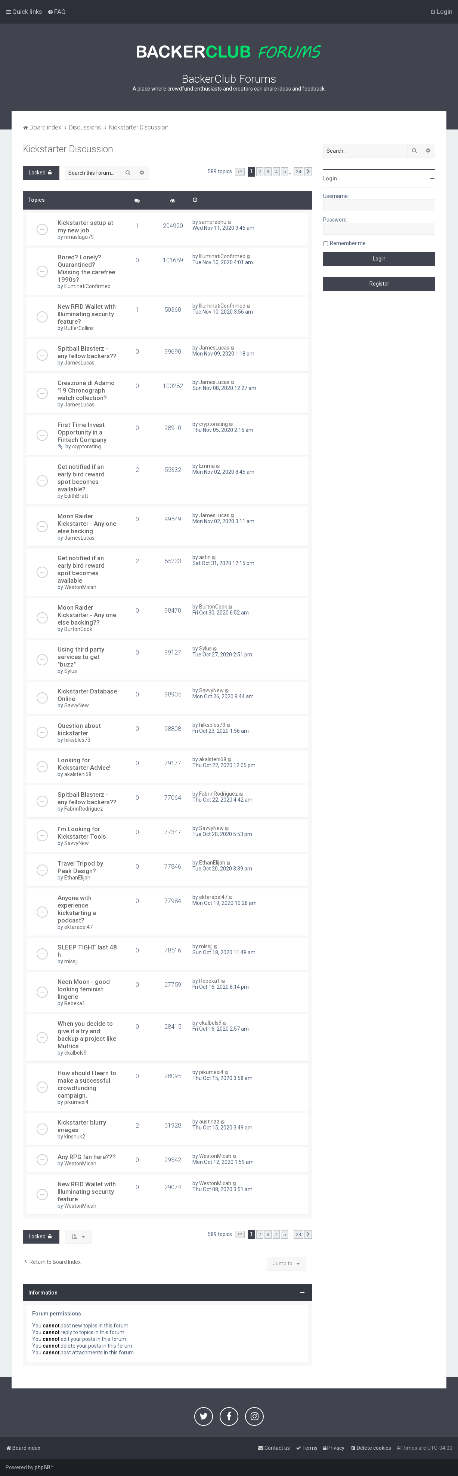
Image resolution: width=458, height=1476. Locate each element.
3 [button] (268, 171)
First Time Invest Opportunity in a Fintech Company (82, 432)
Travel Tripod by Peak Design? (80, 867)
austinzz (209, 1122)
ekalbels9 (75, 1053)
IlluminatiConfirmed (87, 286)
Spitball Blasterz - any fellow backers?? (87, 352)
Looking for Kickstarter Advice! (84, 763)
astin (205, 557)
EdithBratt (76, 496)
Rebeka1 (74, 1003)
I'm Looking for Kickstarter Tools (82, 832)
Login (330, 179)
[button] (240, 172)
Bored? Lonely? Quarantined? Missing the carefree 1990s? (86, 268)
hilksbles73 (77, 740)
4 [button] (276, 171)
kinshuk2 (74, 1137)
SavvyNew (76, 705)
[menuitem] (56, 11)
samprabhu (212, 222)
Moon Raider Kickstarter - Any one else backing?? (87, 615)
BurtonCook (78, 629)
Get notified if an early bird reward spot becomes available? (81, 478)
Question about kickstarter (79, 729)
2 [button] (260, 171)
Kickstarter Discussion (68, 149)
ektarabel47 (78, 927)
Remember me (348, 243)
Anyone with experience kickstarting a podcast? (77, 909)
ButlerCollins (79, 328)
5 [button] (284, 171)
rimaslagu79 (79, 237)
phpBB (42, 1467)
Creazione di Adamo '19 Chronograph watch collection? (86, 390)
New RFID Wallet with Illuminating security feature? (87, 314)
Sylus (70, 671)
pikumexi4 (76, 1102)
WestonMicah (80, 587)
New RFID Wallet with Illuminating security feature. (87, 1191)
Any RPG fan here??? (87, 1157)
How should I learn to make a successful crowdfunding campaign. (87, 1084)
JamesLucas (79, 363)
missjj (71, 961)
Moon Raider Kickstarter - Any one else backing (87, 523)
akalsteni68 (78, 774)
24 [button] (298, 171)
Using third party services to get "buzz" (81, 657)
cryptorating (86, 446)
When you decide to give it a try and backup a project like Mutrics (87, 1035)
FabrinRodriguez (83, 809)
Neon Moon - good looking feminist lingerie (84, 989)
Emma (207, 466)
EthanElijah (77, 878)
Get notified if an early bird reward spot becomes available (81, 569)
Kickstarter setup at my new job (85, 226)
